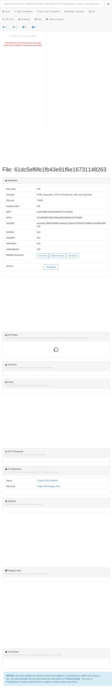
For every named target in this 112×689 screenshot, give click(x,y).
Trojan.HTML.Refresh (47, 480)
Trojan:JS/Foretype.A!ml (48, 486)
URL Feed (8, 19)
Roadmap (24, 19)
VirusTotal (43, 256)
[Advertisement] (23, 70)
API (92, 12)
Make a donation (55, 19)
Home (6, 12)
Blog (38, 19)
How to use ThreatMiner (48, 12)
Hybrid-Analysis (57, 256)
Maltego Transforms (74, 12)
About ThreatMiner (24, 12)
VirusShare (72, 256)
